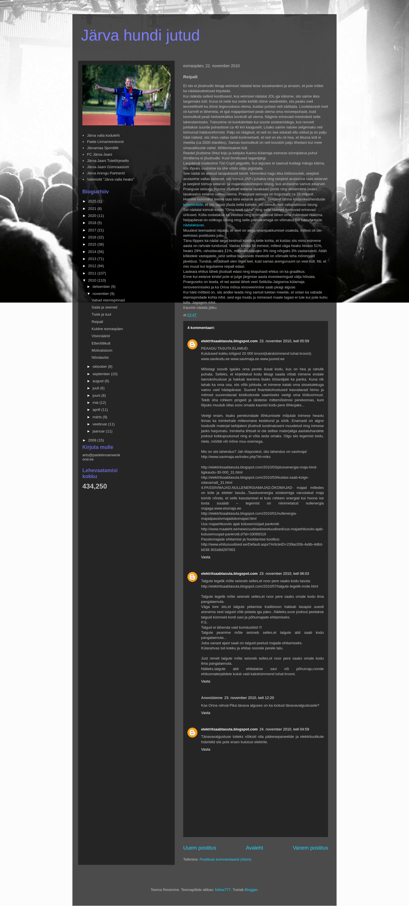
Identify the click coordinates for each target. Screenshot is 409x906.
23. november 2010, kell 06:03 (284, 573)
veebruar (100, 424)
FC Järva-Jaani (99, 154)
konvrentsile (193, 204)
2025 (92, 201)
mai (96, 402)
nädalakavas (193, 225)
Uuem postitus (199, 848)
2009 (92, 440)
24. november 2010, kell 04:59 (284, 729)
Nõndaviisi (99, 357)
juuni (97, 395)
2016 (92, 237)
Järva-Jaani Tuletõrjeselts (108, 161)
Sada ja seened (104, 307)
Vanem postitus (310, 848)
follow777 (223, 890)
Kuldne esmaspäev (107, 329)
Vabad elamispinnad (108, 300)
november (101, 294)
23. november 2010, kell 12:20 (249, 698)
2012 (92, 266)
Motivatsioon (101, 350)
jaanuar (99, 431)
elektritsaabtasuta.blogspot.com (229, 341)
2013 (92, 259)
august (99, 381)
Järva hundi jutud (140, 35)
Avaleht (254, 848)
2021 (92, 208)
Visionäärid (100, 336)
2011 (92, 273)
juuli (96, 388)
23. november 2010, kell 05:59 (284, 341)
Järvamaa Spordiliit (102, 148)
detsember (102, 286)
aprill (97, 409)
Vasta (205, 557)
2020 (92, 216)
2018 (92, 223)
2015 (92, 244)
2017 (92, 230)
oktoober (100, 366)
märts (98, 417)
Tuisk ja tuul (101, 314)
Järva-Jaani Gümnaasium (108, 167)
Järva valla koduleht (103, 135)
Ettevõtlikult (100, 343)
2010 (92, 280)
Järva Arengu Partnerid (106, 173)
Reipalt (97, 322)
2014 (92, 252)
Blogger (251, 890)
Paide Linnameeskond (105, 142)
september (102, 374)
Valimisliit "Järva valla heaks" (110, 179)
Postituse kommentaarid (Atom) (225, 859)
